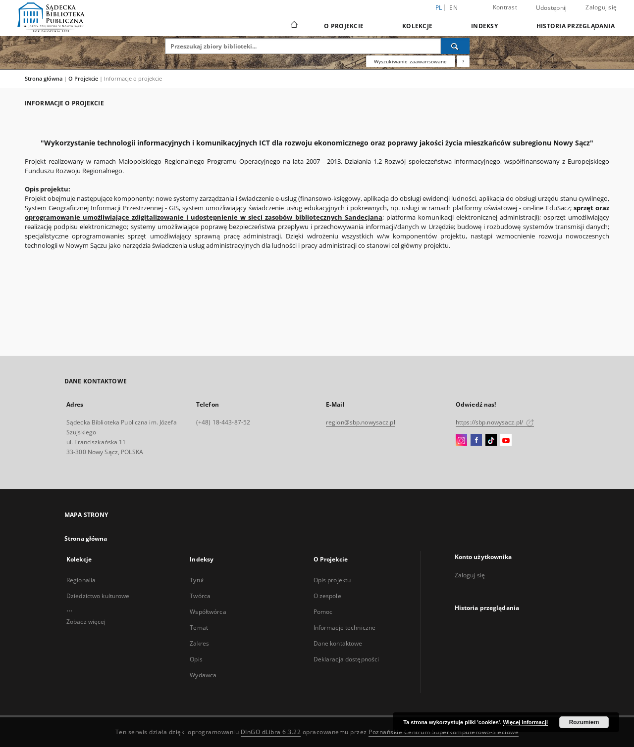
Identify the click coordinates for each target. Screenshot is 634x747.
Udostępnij (551, 8)
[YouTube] (506, 440)
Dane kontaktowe (338, 643)
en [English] (453, 7)
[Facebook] (476, 440)
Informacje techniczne (345, 627)
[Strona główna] (293, 26)
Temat (199, 627)
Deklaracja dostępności (346, 659)
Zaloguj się (601, 7)
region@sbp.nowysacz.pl (360, 422)
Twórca (200, 596)
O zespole (327, 596)
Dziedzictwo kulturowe (98, 596)
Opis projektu (332, 580)
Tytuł (197, 580)
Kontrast (505, 7)
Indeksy (484, 26)
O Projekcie (344, 26)
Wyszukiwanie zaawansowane (410, 61)
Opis (196, 659)
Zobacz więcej (86, 621)
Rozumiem (584, 722)
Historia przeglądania (575, 26)
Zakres (199, 643)
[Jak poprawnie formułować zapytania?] (463, 61)
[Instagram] (461, 440)
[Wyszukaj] (455, 46)
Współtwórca (208, 611)
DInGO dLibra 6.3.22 (271, 732)
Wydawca (203, 675)
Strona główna (43, 78)
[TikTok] (491, 440)
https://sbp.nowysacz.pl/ (495, 422)
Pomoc (323, 611)
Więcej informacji (525, 722)
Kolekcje (417, 26)
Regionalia (81, 580)
